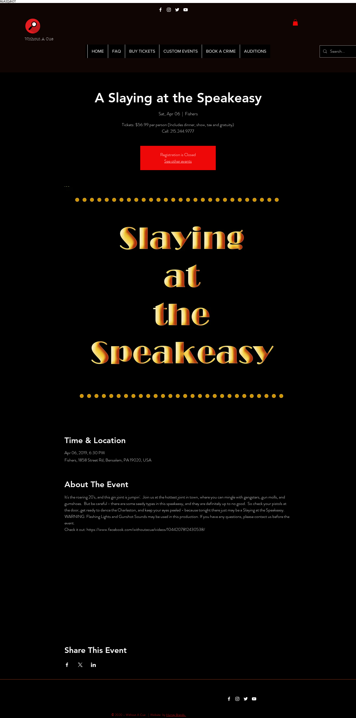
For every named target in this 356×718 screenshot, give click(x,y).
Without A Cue (39, 38)
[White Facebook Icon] (160, 9)
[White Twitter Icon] (177, 9)
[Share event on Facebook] (67, 665)
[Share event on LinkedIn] (93, 665)
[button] (295, 22)
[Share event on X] (80, 665)
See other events (178, 161)
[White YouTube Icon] (185, 9)
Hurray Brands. (176, 714)
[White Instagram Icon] (169, 9)
